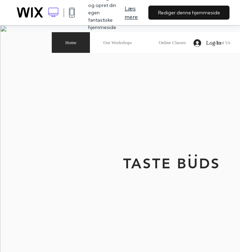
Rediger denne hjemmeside (189, 12)
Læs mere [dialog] (131, 12)
